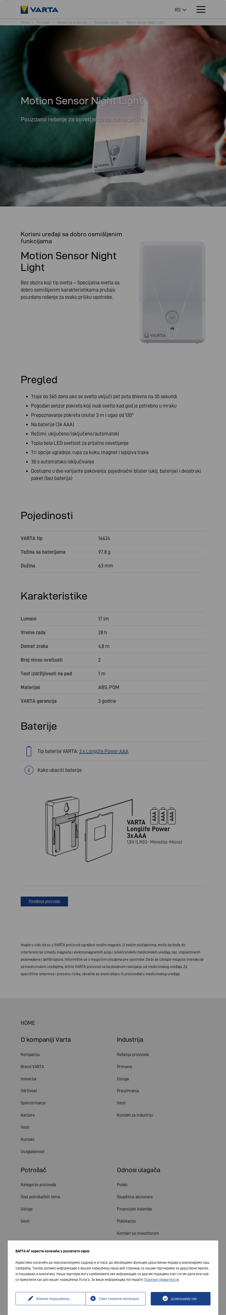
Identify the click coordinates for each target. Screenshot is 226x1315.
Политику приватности (161, 1279)
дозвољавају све (184, 1299)
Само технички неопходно (119, 1299)
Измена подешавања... (51, 1299)
